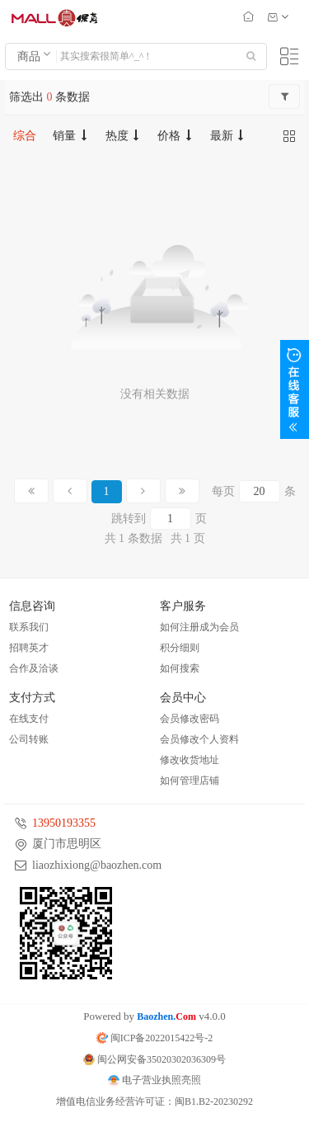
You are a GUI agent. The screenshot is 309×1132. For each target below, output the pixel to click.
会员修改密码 (189, 718)
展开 (294, 389)
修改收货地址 (189, 760)
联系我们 (29, 627)
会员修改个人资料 (199, 739)
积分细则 (179, 647)
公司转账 (29, 739)
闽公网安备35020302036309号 (154, 1059)
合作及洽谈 (34, 668)
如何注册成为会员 (199, 627)
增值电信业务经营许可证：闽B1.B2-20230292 (154, 1101)
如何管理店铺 (189, 780)
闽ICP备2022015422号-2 (154, 1038)
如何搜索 (179, 668)
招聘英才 (29, 647)
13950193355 (64, 823)
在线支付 (29, 718)
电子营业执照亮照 (154, 1080)
